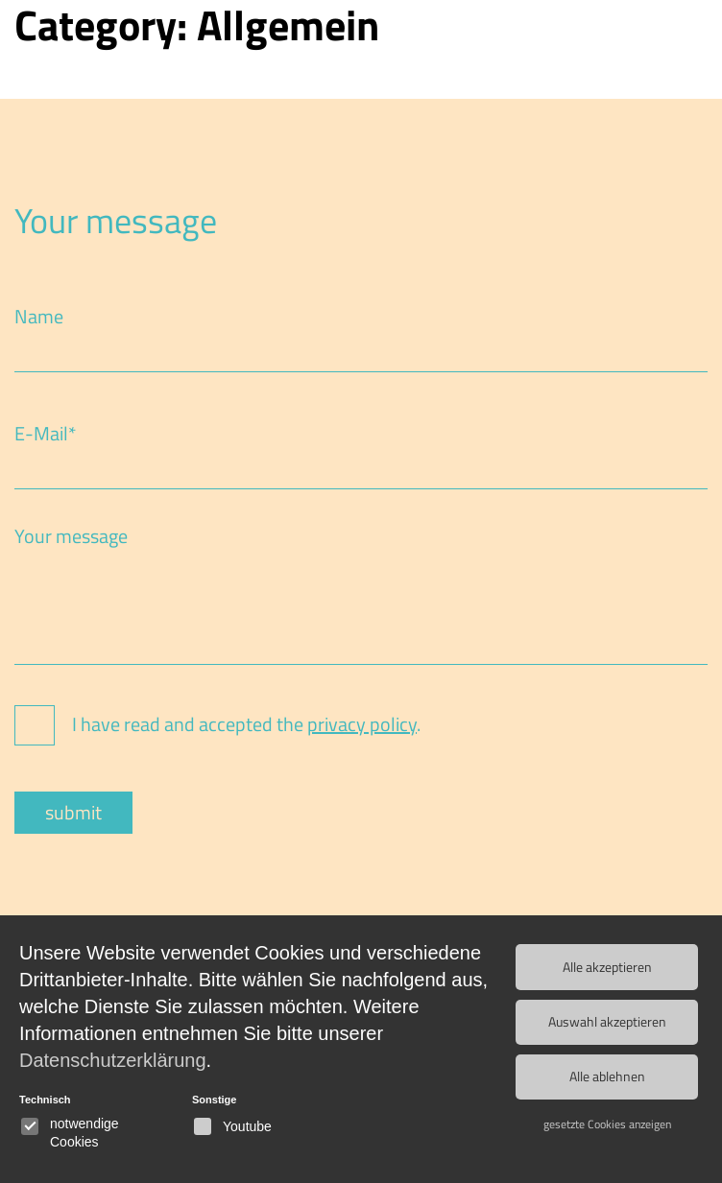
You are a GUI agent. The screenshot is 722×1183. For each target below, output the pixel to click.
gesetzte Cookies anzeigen (607, 1119)
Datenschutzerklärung (112, 1060)
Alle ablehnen (607, 1073)
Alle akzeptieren (607, 966)
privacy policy (362, 724)
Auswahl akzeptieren (607, 1019)
